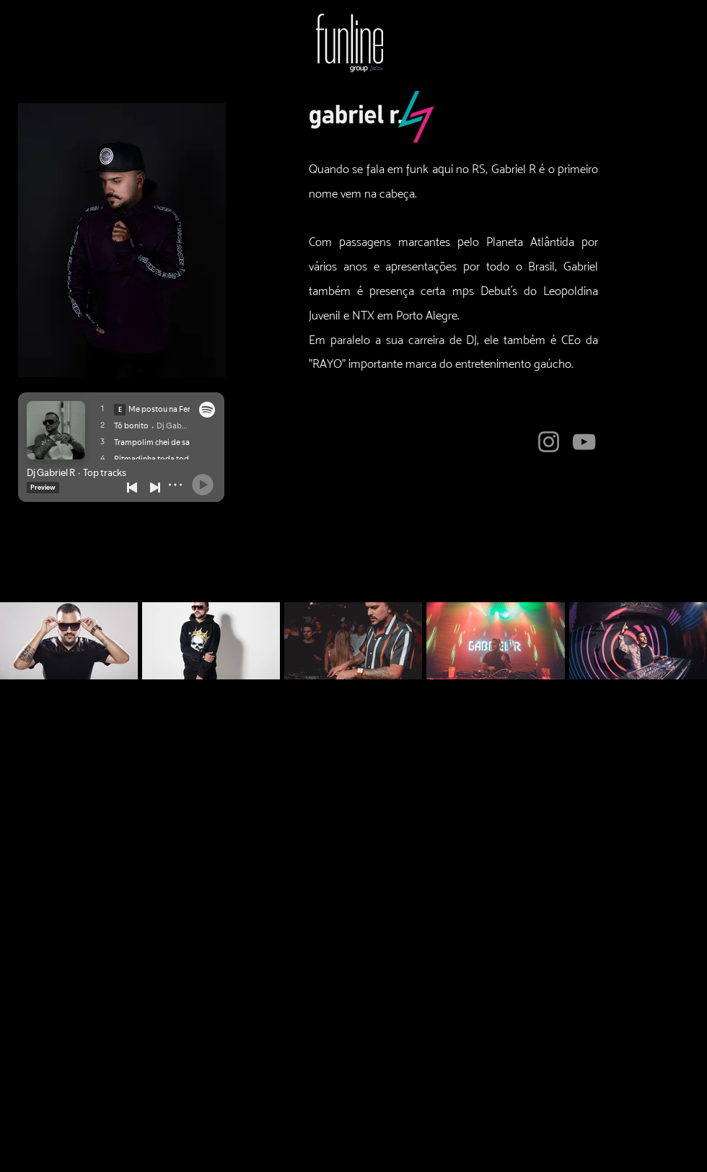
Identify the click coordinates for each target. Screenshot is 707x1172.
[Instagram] (549, 442)
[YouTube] (584, 442)
